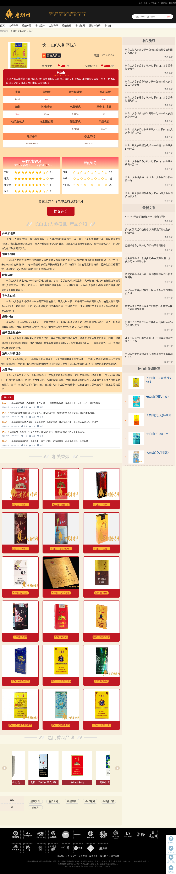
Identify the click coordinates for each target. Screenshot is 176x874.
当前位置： (5, 31)
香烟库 (107, 25)
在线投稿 (163, 3)
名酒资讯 (53, 25)
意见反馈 (115, 856)
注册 (145, 3)
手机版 (153, 3)
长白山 (29, 31)
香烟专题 (26, 25)
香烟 (12, 800)
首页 (2, 25)
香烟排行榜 (94, 25)
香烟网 (13, 31)
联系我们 (104, 856)
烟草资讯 (13, 25)
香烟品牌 (40, 25)
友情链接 (93, 856)
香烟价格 (66, 25)
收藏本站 (172, 3)
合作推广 (72, 856)
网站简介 (61, 856)
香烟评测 (80, 25)
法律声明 (82, 856)
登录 (140, 3)
